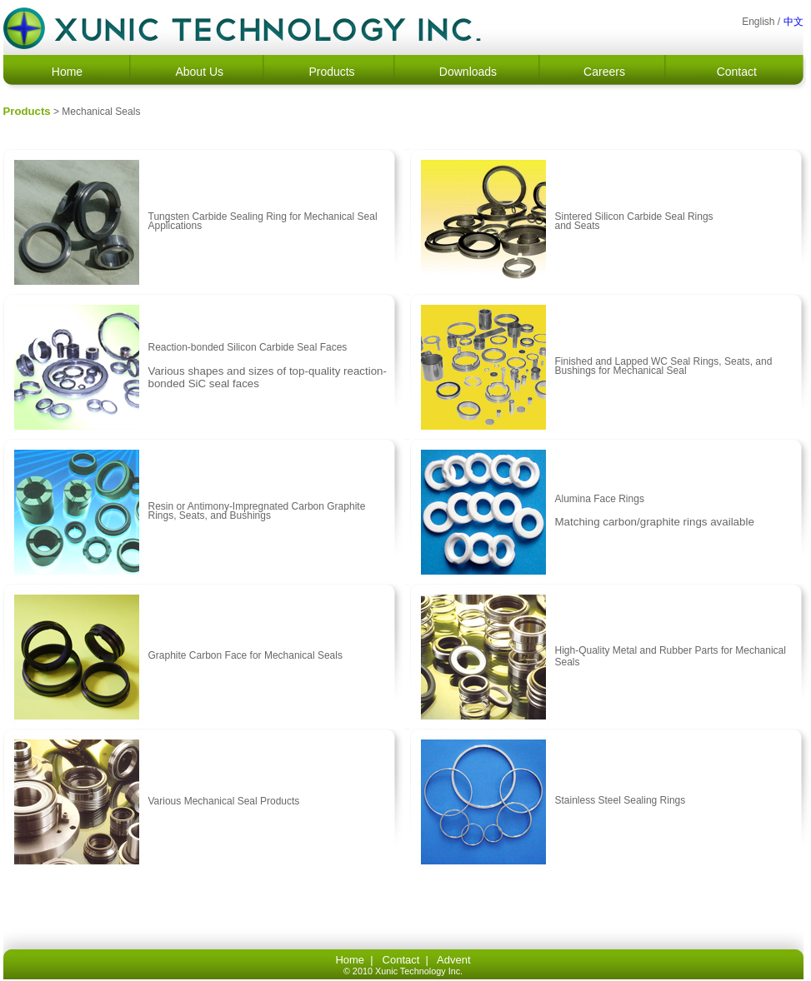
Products (331, 71)
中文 (793, 21)
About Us (199, 71)
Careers (604, 71)
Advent (453, 960)
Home (67, 71)
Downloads (468, 71)
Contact (737, 71)
